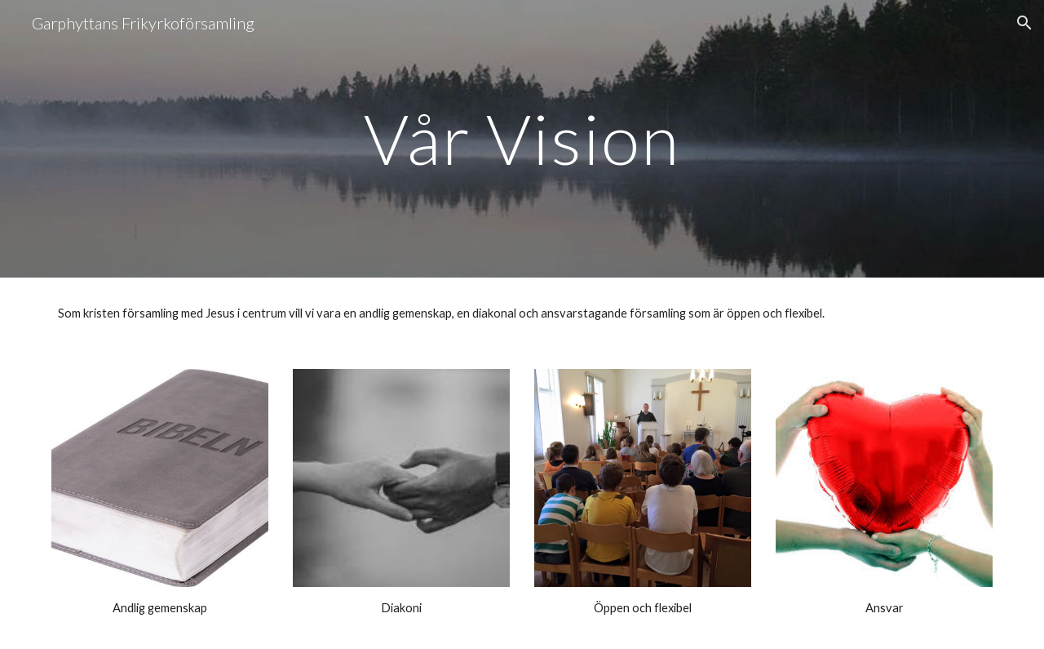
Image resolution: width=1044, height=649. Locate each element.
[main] (522, 138)
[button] (1024, 22)
